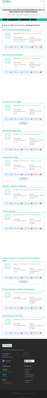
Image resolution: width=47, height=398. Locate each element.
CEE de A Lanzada (9, 211)
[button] (7, 1)
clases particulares (7, 382)
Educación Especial (13, 19)
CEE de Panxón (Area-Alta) (12, 316)
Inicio (9, 14)
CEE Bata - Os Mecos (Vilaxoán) (14, 186)
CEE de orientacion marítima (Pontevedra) (18, 289)
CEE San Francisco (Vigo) (11, 102)
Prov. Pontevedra (24, 19)
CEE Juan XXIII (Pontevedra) (12, 55)
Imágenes (29, 47)
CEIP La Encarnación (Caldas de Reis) (16, 30)
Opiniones (19, 47)
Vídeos (39, 47)
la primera (35, 134)
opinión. (35, 58)
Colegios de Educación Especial (22, 14)
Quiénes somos (28, 369)
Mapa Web (27, 382)
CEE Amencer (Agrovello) (11, 131)
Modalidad (34, 19)
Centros (13, 14)
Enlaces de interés (29, 380)
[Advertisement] (23, 87)
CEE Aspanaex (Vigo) (10, 157)
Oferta (9, 47)
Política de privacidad (29, 374)
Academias (5, 376)
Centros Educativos (7, 371)
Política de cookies (29, 376)
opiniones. (36, 33)
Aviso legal (27, 372)
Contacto (27, 371)
